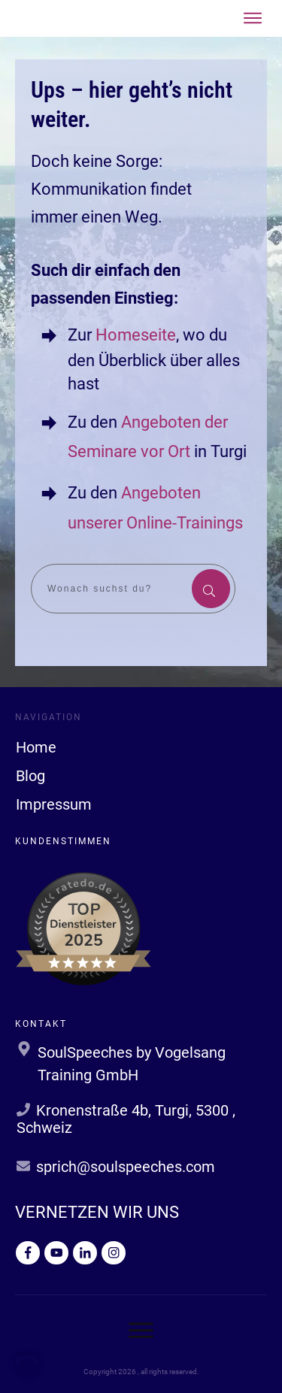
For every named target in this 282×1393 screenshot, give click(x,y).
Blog (30, 776)
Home (36, 747)
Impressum (54, 804)
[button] (27, 1366)
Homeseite (134, 335)
